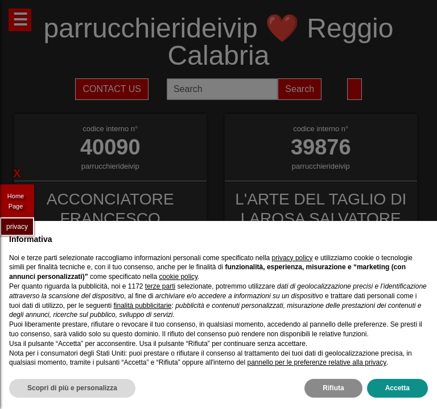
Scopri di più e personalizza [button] (72, 388)
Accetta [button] (397, 388)
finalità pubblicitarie (142, 306)
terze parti (160, 286)
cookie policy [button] (178, 277)
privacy (17, 226)
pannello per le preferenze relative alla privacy (316, 362)
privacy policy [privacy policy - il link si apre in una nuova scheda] (292, 258)
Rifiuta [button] (333, 388)
